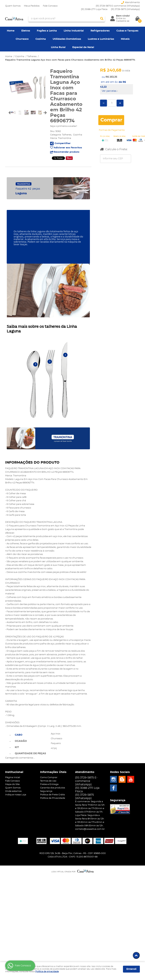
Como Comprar (48, 777)
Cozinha (40, 39)
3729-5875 (125, 9)
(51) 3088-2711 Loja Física (94, 9)
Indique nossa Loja (15, 795)
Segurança (46, 791)
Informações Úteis (53, 772)
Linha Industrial (74, 31)
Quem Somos (12, 6)
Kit (17, 747)
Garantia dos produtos (52, 788)
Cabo (18, 735)
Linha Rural (58, 47)
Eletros (25, 31)
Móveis (125, 39)
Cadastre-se (122, 21)
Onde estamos (13, 791)
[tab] (30, 734)
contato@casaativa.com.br (90, 829)
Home (10, 31)
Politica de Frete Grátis (52, 795)
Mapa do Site (12, 784)
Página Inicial (12, 777)
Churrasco (22, 39)
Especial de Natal (83, 47)
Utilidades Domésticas (67, 39)
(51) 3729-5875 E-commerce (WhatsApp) (118, 6)
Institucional (14, 772)
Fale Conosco (50, 6)
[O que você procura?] (102, 18)
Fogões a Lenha (47, 31)
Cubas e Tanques (127, 31)
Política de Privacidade (52, 798)
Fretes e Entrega (49, 784)
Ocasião (21, 741)
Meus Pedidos (31, 6)
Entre (119, 18)
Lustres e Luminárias (101, 39)
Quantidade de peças (30, 753)
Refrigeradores (100, 31)
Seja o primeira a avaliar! (63, 126)
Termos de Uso (48, 781)
